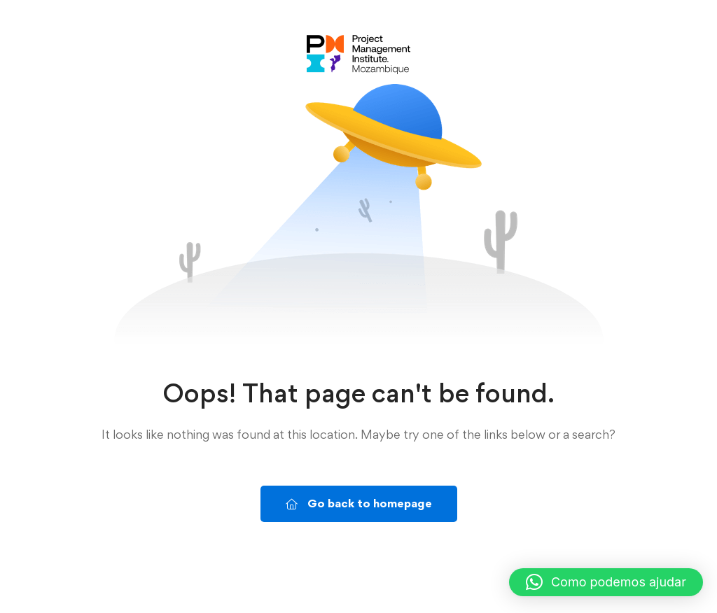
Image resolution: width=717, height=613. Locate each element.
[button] (606, 582)
